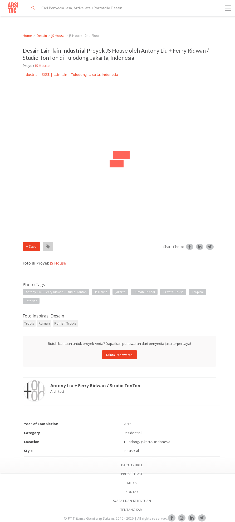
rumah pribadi (144, 292)
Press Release (132, 474)
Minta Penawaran (119, 355)
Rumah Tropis (65, 323)
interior (31, 301)
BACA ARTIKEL (132, 465)
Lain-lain (60, 74)
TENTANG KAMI (131, 510)
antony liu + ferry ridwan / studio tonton (56, 292)
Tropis (29, 323)
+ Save (31, 246)
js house (101, 292)
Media (132, 483)
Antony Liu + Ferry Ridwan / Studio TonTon (95, 386)
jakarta (120, 292)
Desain (42, 35)
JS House (58, 35)
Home (27, 35)
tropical (198, 292)
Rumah (44, 323)
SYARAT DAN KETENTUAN (132, 501)
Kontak (132, 492)
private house (173, 292)
